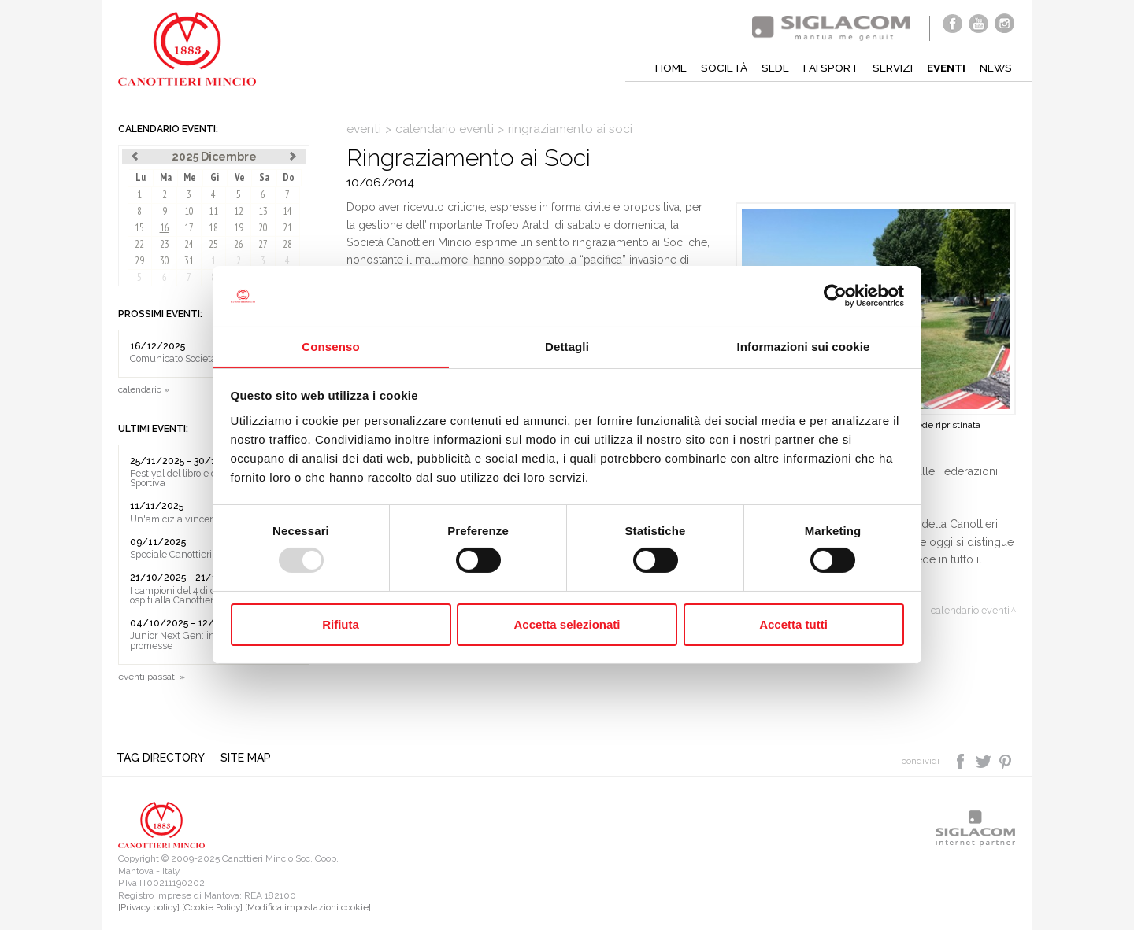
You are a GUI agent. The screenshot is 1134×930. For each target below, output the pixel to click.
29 (139, 261)
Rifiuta (340, 624)
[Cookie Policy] (212, 907)
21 (287, 227)
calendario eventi (444, 129)
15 (139, 227)
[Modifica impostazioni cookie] (308, 907)
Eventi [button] (944, 67)
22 (139, 244)
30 (164, 261)
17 (189, 227)
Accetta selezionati (566, 624)
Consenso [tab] (330, 345)
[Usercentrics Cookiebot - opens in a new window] (835, 296)
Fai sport (826, 67)
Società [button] (719, 67)
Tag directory (162, 757)
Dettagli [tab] (567, 345)
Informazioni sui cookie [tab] (803, 345)
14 (287, 211)
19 (238, 227)
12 (238, 211)
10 (189, 211)
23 (164, 244)
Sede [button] (770, 67)
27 (263, 244)
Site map (247, 757)
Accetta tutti (793, 624)
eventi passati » (151, 676)
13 (263, 211)
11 (213, 211)
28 (287, 244)
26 (238, 244)
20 (263, 227)
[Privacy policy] (149, 907)
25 (213, 244)
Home (666, 67)
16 (164, 227)
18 (213, 227)
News (995, 67)
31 (189, 261)
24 (189, 244)
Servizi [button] (889, 67)
